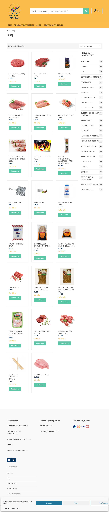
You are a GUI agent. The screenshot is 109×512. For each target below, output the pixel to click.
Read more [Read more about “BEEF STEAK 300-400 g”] (40, 86)
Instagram (13, 460)
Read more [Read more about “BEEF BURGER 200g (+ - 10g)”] (15, 86)
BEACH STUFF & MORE (90, 77)
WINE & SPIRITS (87, 190)
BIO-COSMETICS (87, 87)
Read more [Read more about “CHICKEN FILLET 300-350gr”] (40, 128)
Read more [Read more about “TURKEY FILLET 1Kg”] (40, 385)
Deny (76, 503)
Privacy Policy (16, 508)
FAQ (8, 478)
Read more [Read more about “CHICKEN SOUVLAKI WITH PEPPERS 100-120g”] (15, 171)
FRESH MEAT (86, 120)
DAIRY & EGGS (86, 103)
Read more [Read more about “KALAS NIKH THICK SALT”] (15, 256)
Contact (9, 473)
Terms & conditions (14, 494)
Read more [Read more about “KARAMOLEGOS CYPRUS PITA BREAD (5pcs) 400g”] (40, 258)
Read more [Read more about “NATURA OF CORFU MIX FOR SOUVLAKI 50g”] (64, 302)
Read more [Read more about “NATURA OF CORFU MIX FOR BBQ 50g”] (40, 300)
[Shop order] (90, 46)
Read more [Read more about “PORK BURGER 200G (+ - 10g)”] (40, 343)
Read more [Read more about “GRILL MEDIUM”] (15, 213)
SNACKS (84, 167)
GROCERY (85, 131)
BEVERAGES (86, 82)
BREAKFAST (86, 92)
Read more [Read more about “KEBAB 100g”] (15, 298)
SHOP (38, 25)
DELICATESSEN (87, 108)
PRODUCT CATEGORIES (24, 25)
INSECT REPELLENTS (89, 146)
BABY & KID (85, 61)
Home (9, 31)
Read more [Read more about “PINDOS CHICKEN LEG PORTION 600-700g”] (15, 346)
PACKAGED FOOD (88, 151)
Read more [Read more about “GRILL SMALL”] (40, 213)
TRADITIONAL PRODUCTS (91, 184)
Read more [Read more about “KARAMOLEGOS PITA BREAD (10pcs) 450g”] (64, 256)
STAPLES (84, 172)
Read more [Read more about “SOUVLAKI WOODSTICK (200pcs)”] (15, 389)
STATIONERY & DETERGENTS (87, 178)
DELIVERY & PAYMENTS (53, 25)
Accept (49, 503)
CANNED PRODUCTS (89, 97)
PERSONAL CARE (88, 156)
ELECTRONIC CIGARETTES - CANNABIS (91, 114)
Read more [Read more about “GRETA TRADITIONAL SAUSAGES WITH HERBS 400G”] (64, 173)
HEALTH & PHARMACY (90, 136)
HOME (9, 25)
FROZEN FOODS (87, 126)
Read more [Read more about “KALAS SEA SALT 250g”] (64, 215)
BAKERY (84, 67)
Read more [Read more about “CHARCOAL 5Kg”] (64, 84)
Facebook (9, 460)
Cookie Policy (7, 508)
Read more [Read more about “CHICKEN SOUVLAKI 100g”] (64, 128)
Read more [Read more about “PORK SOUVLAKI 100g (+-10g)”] (64, 343)
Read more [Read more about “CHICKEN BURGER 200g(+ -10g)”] (15, 128)
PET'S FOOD (86, 162)
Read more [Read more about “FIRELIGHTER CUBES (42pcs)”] (40, 169)
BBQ (83, 72)
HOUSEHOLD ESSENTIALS (91, 141)
